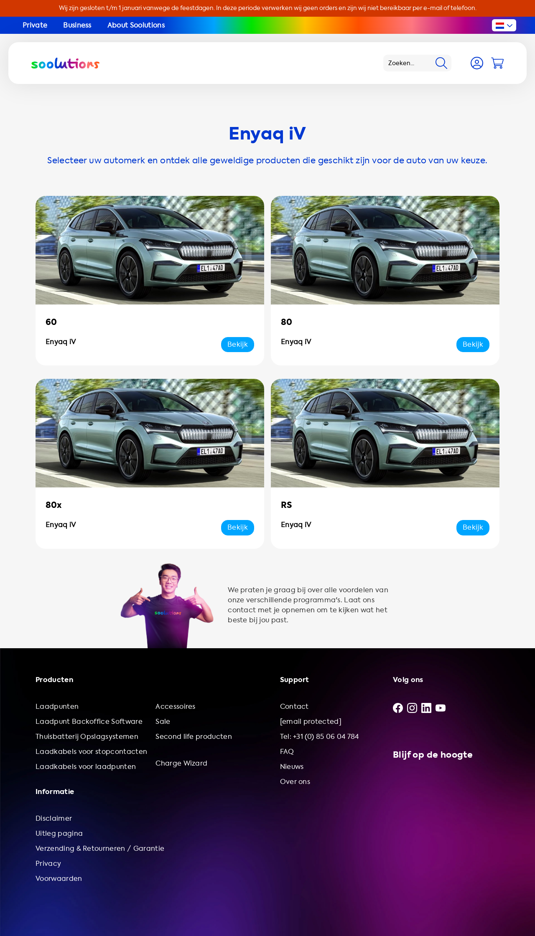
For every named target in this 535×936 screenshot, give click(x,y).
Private (35, 25)
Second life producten (193, 736)
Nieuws (292, 766)
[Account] (477, 63)
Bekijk (237, 344)
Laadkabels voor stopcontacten (91, 751)
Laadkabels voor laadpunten (86, 766)
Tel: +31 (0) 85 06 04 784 (319, 736)
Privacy (48, 863)
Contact (294, 706)
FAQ (287, 751)
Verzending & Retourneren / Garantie (100, 848)
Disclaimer (54, 818)
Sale (162, 721)
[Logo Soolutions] (65, 63)
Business (77, 25)
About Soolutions (136, 25)
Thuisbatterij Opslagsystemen (87, 736)
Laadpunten (57, 706)
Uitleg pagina (59, 833)
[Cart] (497, 63)
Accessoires (175, 706)
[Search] (441, 63)
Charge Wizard (181, 763)
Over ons (295, 781)
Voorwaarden (59, 878)
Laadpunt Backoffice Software (89, 721)
